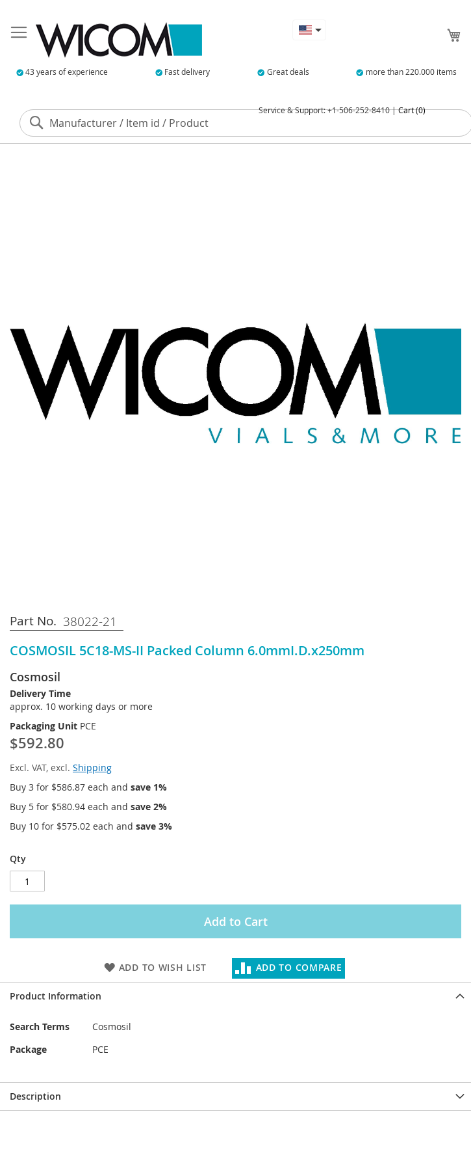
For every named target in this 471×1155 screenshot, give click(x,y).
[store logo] (119, 40)
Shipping (92, 767)
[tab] (235, 996)
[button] (309, 30)
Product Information (55, 996)
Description (35, 1096)
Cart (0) (412, 110)
